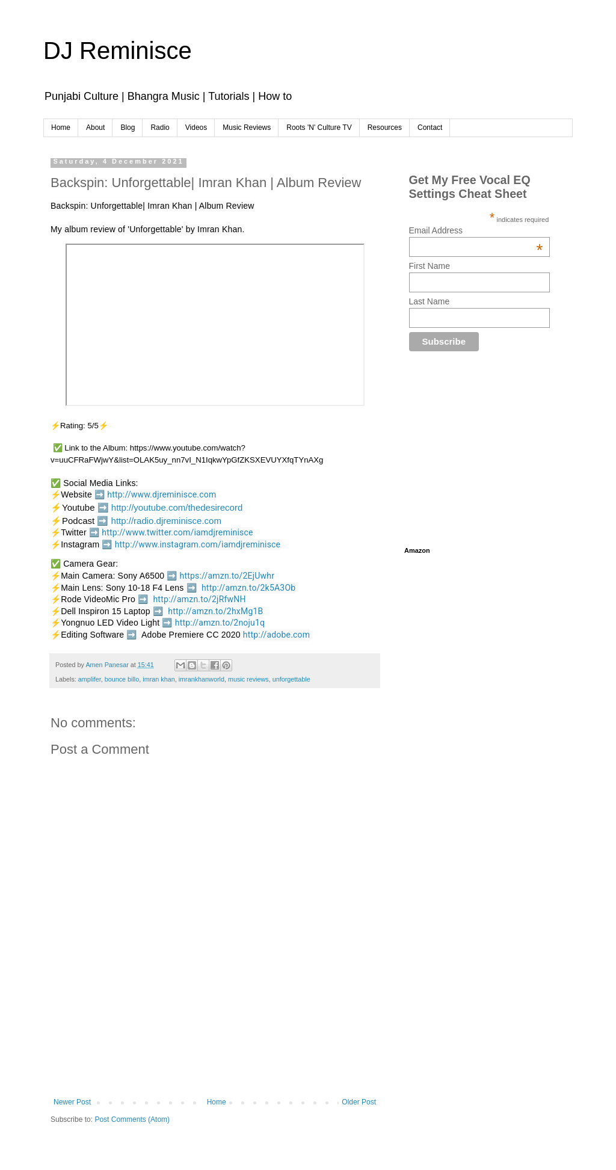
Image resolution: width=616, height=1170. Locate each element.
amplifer (89, 679)
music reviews (248, 679)
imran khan (158, 679)
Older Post (359, 1102)
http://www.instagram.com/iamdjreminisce (198, 544)
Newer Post (72, 1102)
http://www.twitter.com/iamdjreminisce (177, 532)
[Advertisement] (269, 1056)
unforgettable (291, 679)
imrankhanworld (201, 679)
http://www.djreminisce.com (161, 494)
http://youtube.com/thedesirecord (176, 507)
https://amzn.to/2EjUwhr (227, 575)
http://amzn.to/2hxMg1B (215, 611)
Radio (159, 127)
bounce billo (122, 679)
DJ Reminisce (117, 50)
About (95, 127)
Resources (385, 127)
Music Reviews (247, 127)
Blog (127, 127)
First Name (429, 266)
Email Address (476, 230)
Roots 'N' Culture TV (318, 127)
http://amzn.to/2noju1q (220, 622)
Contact (429, 127)
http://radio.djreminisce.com (166, 521)
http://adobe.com (276, 634)
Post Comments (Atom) (132, 1119)
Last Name (429, 301)
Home (60, 127)
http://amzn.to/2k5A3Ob (248, 588)
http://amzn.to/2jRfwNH (199, 599)
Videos (196, 127)
